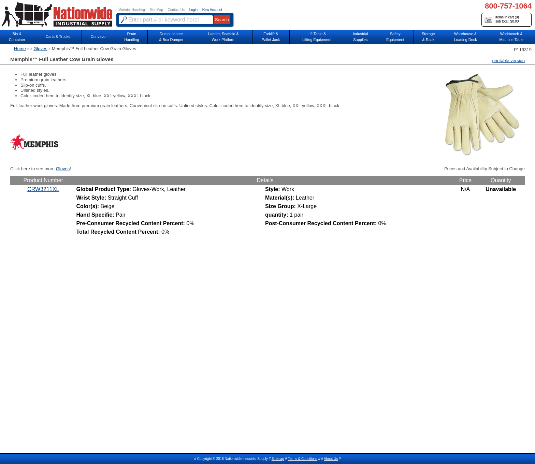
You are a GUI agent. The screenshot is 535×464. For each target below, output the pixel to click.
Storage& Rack (428, 37)
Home (20, 48)
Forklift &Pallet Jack (271, 37)
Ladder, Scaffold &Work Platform (223, 37)
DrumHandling (131, 37)
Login (193, 10)
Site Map (156, 10)
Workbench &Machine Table (511, 37)
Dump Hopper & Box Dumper (171, 37)
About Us (331, 459)
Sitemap (278, 459)
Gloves (40, 48)
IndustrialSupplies (360, 37)
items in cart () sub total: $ (502, 19)
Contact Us (176, 10)
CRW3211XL (43, 189)
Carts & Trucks (58, 36)
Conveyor (99, 36)
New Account (212, 10)
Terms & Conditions (302, 459)
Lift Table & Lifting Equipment (316, 37)
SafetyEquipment (395, 37)
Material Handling (131, 10)
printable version (508, 60)
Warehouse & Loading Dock (465, 37)
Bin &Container (17, 37)
